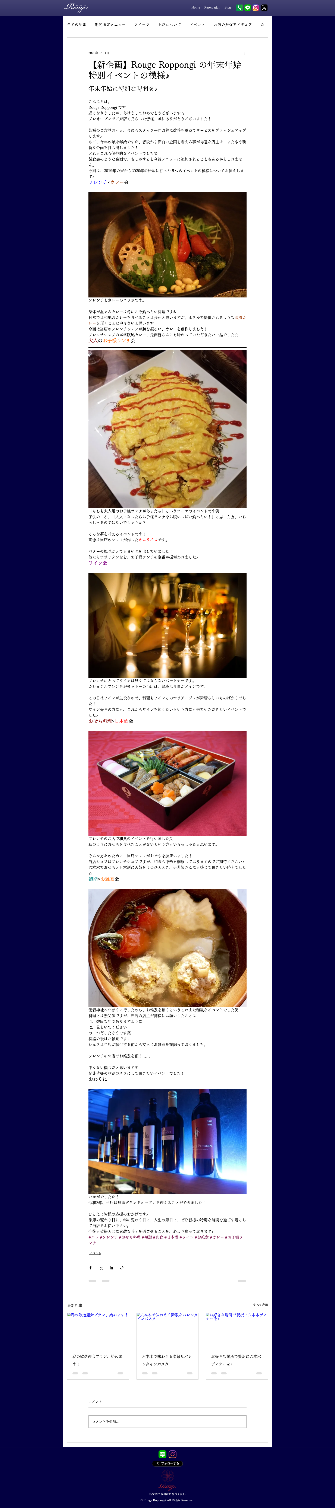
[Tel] (239, 7)
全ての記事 (76, 24)
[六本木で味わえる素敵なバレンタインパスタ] (167, 1330)
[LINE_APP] (162, 1454)
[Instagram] (172, 1454)
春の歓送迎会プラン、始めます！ (97, 1360)
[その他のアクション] (244, 52)
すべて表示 (260, 1304)
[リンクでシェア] (122, 1268)
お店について (169, 24)
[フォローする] (167, 1463)
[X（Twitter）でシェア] (101, 1268)
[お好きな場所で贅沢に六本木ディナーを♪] (237, 1330)
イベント (197, 24)
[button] (262, 24)
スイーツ (142, 24)
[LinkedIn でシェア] (111, 1268)
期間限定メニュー (110, 24)
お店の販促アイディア (233, 24)
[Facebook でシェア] (90, 1268)
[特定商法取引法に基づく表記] (167, 1494)
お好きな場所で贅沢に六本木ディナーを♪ (236, 1360)
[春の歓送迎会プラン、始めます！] (98, 1330)
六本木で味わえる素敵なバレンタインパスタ (167, 1360)
